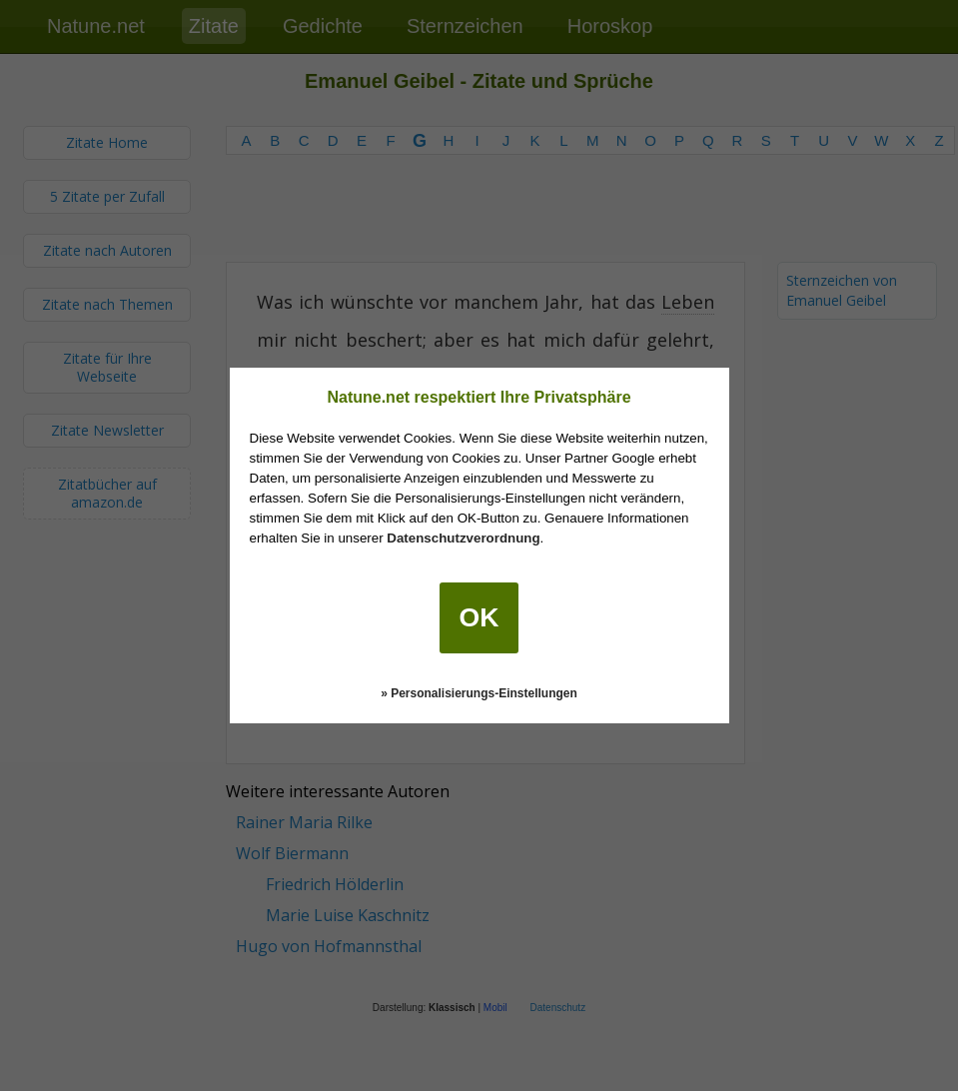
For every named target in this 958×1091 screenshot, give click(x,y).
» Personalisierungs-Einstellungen (479, 693)
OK (479, 617)
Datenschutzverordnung (463, 538)
